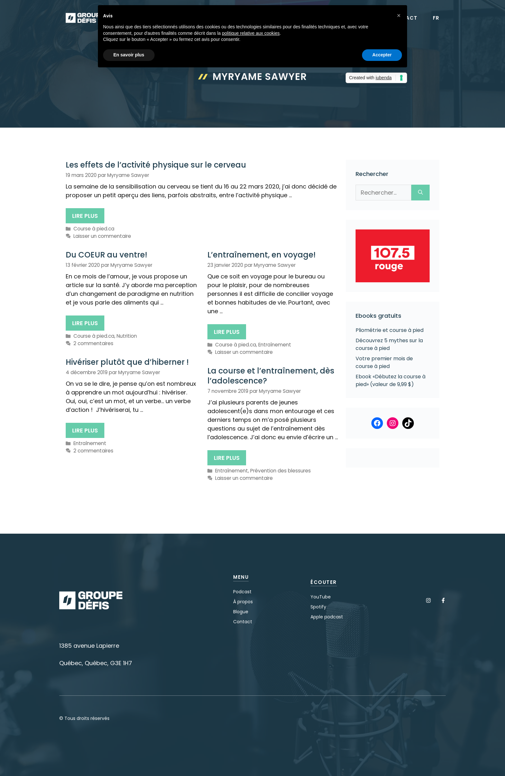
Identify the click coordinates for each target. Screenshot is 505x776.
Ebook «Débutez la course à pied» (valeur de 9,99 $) (390, 380)
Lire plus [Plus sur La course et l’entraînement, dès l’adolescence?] (227, 458)
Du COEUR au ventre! (106, 254)
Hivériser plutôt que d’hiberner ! (127, 362)
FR (436, 18)
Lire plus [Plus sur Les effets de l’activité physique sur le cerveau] (85, 216)
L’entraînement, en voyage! (261, 254)
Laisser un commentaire (102, 236)
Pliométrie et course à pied (390, 330)
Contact (242, 621)
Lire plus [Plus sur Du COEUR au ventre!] (85, 323)
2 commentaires (93, 343)
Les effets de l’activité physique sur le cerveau (156, 165)
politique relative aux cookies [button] (251, 33)
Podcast (242, 591)
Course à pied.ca (93, 228)
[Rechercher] (420, 192)
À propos (243, 601)
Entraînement (274, 344)
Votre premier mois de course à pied (384, 362)
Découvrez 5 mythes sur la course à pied (389, 344)
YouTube (320, 597)
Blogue (240, 611)
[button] (399, 15)
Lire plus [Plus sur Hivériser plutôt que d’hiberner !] (85, 430)
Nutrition (127, 336)
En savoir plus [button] (128, 54)
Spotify (318, 607)
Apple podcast (326, 617)
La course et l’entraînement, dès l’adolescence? (270, 375)
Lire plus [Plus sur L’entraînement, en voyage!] (227, 332)
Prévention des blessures (280, 470)
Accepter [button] (382, 54)
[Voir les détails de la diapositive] (393, 255)
